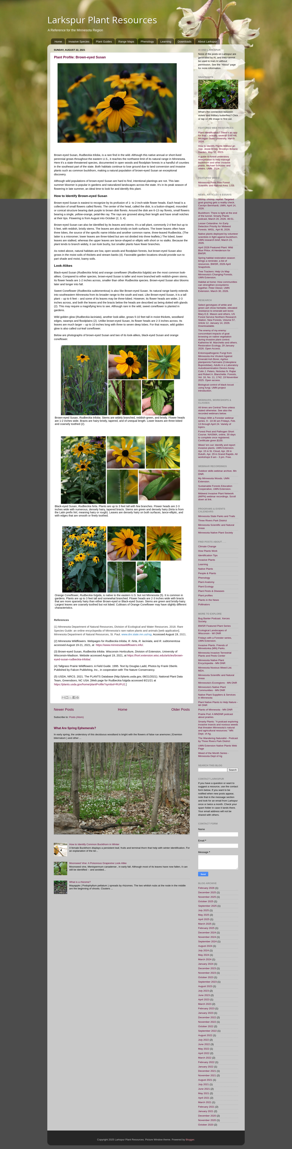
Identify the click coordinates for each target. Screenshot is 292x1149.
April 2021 (204, 1097)
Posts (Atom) (76, 717)
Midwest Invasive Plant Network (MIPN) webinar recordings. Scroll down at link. (217, 496)
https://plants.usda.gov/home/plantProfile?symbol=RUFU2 (89, 684)
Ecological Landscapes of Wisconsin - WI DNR (212, 632)
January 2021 (205, 1111)
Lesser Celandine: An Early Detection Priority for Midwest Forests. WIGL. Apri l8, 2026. (214, 226)
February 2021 (206, 1106)
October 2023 (205, 977)
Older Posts (180, 709)
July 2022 (203, 1039)
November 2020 (207, 1120)
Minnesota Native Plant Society (215, 532)
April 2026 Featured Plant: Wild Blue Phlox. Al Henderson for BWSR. (215, 250)
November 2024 (207, 937)
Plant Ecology (206, 586)
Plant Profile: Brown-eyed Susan (80, 57)
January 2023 (205, 1013)
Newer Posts (64, 709)
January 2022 (205, 1066)
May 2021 (203, 1093)
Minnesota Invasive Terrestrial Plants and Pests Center (214, 654)
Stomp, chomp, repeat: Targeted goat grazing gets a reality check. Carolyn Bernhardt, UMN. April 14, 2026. (217, 204)
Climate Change (207, 546)
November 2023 (207, 972)
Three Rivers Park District (212, 520)
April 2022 (204, 1053)
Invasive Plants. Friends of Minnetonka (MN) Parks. (213, 647)
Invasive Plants (206, 559)
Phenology (147, 41)
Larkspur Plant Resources (102, 19)
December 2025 (207, 892)
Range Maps (126, 41)
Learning (165, 41)
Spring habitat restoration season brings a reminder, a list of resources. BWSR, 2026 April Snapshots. (216, 262)
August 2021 (205, 1079)
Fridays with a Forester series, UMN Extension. (215, 639)
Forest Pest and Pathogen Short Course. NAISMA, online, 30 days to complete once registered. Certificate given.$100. (217, 436)
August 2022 (205, 1035)
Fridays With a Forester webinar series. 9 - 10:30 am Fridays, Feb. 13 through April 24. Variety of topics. (217, 422)
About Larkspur (207, 41)
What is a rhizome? (80, 882)
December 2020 (207, 1115)
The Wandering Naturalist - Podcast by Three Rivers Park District (218, 740)
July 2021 (203, 1084)
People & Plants (207, 573)
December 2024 (207, 932)
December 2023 (207, 968)
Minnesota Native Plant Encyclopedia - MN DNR (211, 662)
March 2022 (204, 1057)
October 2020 (205, 1124)
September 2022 (207, 1030)
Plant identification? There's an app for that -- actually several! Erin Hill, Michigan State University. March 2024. (217, 137)
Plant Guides (104, 41)
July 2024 (203, 950)
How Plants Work (207, 551)
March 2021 (204, 1102)
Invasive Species (79, 41)
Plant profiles (205, 595)
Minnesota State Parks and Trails (216, 516)
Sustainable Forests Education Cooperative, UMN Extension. (215, 487)
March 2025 (204, 923)
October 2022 (205, 1026)
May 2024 (203, 955)
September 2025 (207, 905)
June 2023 (204, 995)
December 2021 (207, 1071)
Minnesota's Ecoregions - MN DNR (217, 682)
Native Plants (205, 568)
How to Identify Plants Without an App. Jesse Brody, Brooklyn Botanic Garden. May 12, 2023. (218, 149)
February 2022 (206, 1062)
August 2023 (205, 986)
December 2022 (207, 1017)
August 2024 (205, 946)
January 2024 (205, 963)
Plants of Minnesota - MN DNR (215, 709)
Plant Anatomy (206, 582)
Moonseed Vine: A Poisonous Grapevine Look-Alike (97, 863)
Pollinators (204, 604)
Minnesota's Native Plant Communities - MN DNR (212, 688)
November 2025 (207, 897)
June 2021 (204, 1088)
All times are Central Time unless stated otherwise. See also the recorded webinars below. (216, 410)
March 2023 (204, 1004)
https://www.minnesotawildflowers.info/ (119, 645)
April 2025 (204, 919)
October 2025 (205, 901)
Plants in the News (208, 600)
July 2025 (203, 910)
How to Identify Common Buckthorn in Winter (94, 844)
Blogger (190, 1139)
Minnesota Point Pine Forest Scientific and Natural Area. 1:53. (216, 184)
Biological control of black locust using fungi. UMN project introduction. (216, 387)
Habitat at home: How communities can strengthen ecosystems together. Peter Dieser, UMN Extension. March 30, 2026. (217, 286)
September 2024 (207, 941)
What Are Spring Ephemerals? (75, 728)
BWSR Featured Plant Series (214, 625)
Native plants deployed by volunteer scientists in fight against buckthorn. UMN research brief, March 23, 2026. (218, 238)
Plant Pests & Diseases (211, 591)
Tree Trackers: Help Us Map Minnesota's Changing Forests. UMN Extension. (215, 274)
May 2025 (203, 914)
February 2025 (206, 928)
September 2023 (207, 981)
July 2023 (203, 990)
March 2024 (204, 959)
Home (58, 41)
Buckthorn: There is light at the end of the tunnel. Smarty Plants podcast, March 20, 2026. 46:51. (217, 216)
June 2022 (204, 1044)
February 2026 (206, 888)
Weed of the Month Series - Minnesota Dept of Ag (213, 754)
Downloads (184, 41)
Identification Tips (208, 555)
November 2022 (207, 1021)
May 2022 (203, 1048)
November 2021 (207, 1075)
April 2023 (204, 999)
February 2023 (206, 1008)
